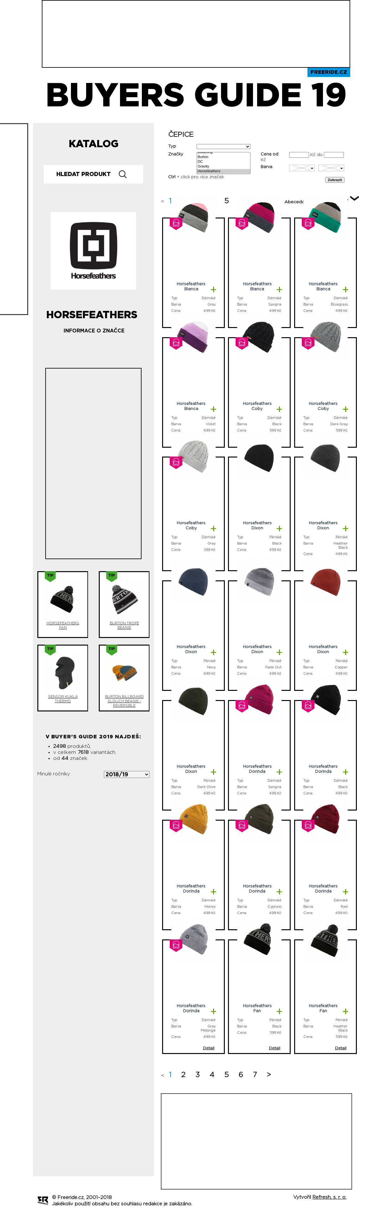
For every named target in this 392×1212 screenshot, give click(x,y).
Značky (175, 154)
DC (223, 162)
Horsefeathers (223, 171)
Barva (266, 167)
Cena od (269, 154)
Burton (223, 157)
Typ (172, 146)
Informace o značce (94, 330)
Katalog (93, 144)
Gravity (223, 166)
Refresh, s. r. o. (329, 1197)
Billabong (223, 152)
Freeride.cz (329, 72)
